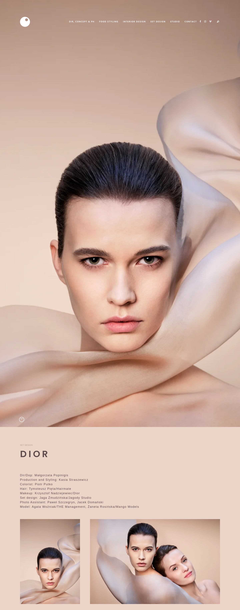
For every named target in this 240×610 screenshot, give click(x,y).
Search (218, 21)
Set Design (26, 445)
